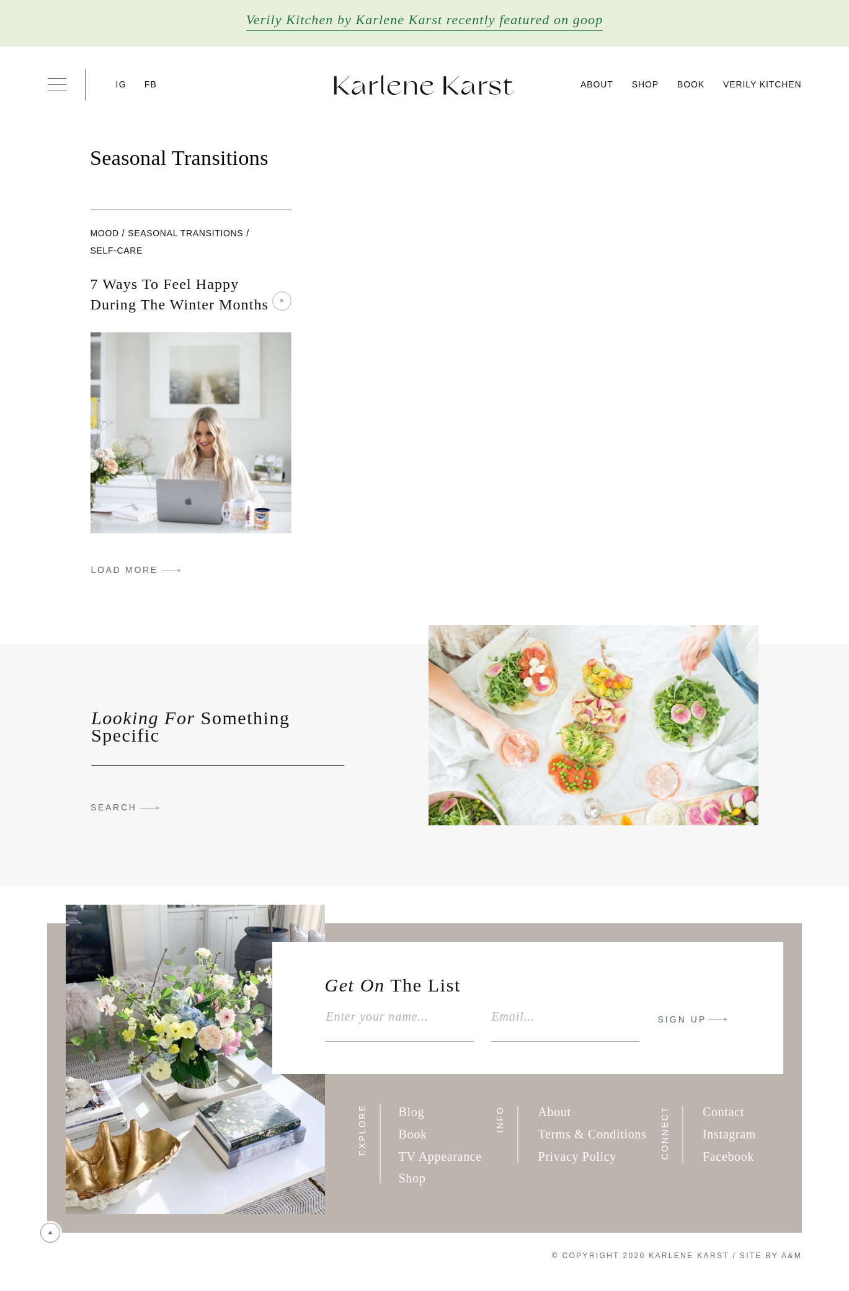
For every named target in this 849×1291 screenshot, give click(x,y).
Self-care (117, 250)
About (596, 84)
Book (691, 84)
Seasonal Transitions (185, 233)
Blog (412, 1112)
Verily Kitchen (762, 84)
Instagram (729, 1134)
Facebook (728, 1156)
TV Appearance (440, 1156)
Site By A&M (771, 1255)
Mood (105, 233)
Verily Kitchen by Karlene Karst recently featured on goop (424, 19)
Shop (645, 84)
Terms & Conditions (592, 1134)
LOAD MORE (124, 570)
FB (150, 84)
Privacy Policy (577, 1156)
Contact (723, 1112)
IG (121, 84)
